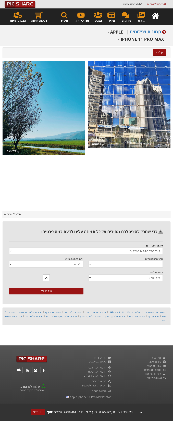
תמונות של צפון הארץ (115, 316)
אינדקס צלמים (156, 366)
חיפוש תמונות (101, 381)
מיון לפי (159, 52)
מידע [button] (111, 17)
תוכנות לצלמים (155, 374)
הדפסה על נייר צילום (97, 375)
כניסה (156, 4)
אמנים (98, 17)
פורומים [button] (125, 17)
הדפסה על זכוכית (99, 371)
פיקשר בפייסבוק (100, 362)
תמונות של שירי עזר (96, 312)
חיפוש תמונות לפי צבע (96, 385)
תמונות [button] (141, 17)
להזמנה (98, 144)
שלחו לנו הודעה (29, 387)
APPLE (115, 32)
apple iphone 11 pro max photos (88, 397)
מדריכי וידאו (102, 358)
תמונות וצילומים (145, 32)
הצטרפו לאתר (18, 17)
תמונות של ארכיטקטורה (30, 312)
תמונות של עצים (137, 316)
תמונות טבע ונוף (53, 312)
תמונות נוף (154, 316)
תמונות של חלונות (34, 316)
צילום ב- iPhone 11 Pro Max (125, 312)
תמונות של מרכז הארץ (90, 316)
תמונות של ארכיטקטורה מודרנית (61, 316)
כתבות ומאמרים (155, 370)
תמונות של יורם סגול (155, 312)
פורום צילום (157, 362)
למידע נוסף (54, 412)
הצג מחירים (46, 291)
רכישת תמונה (39, 17)
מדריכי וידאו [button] (81, 17)
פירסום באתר (101, 391)
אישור (37, 412)
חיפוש (64, 17)
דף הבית (159, 358)
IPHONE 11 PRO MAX (141, 39)
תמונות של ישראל (73, 312)
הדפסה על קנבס (100, 367)
